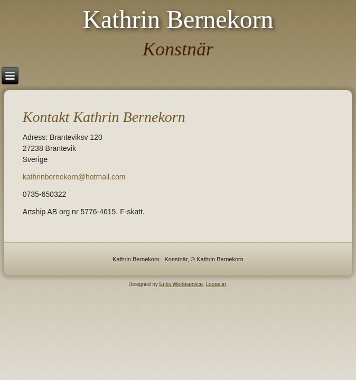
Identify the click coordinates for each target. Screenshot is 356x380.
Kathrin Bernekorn (177, 19)
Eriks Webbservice (181, 284)
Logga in (216, 284)
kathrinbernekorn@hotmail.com (74, 177)
